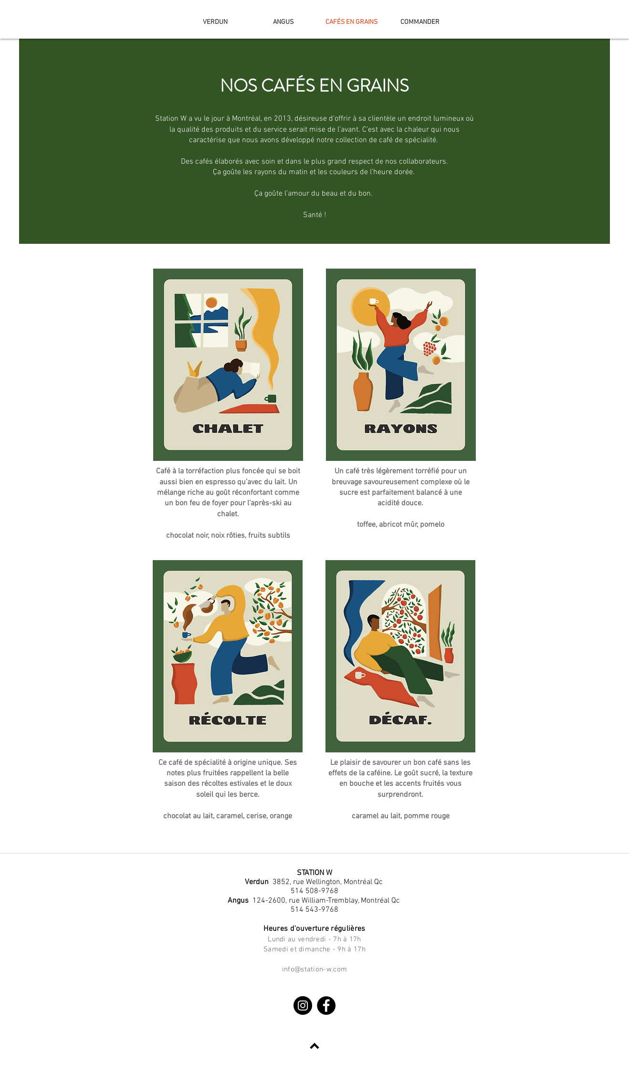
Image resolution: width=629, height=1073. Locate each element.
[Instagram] (303, 1005)
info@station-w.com (314, 969)
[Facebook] (326, 1005)
